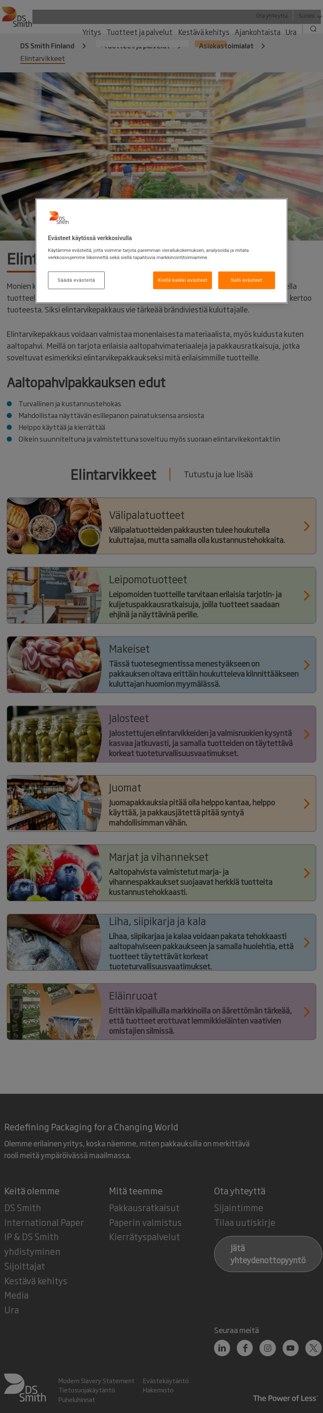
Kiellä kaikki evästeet (182, 280)
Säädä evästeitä (76, 280)
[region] (161, 251)
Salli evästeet (246, 280)
